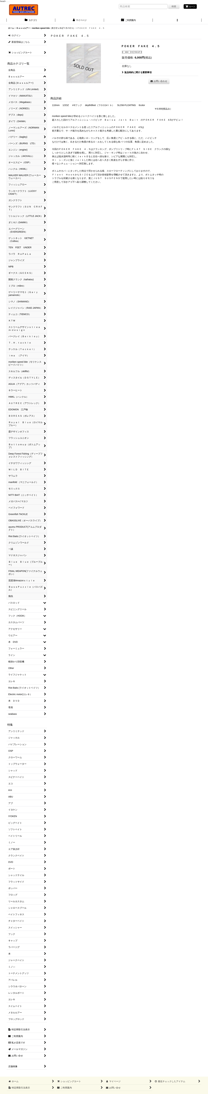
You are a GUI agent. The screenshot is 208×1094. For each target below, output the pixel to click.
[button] (177, 20)
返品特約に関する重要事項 (137, 72)
